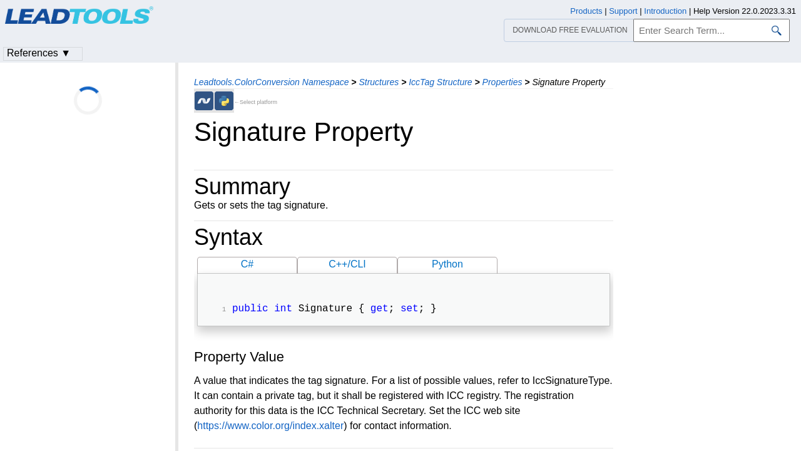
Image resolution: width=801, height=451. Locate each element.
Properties (502, 82)
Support (623, 11)
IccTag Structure (440, 82)
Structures (379, 82)
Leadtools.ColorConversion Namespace (271, 82)
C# (247, 264)
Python (447, 264)
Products (586, 11)
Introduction (665, 11)
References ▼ (39, 53)
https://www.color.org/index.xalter (270, 427)
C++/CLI (347, 264)
